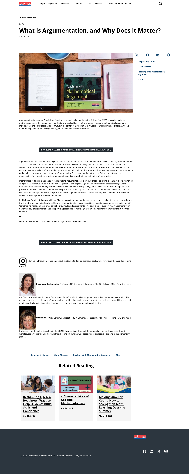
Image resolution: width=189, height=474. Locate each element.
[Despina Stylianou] (40, 355)
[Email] (168, 55)
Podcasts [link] (65, 3)
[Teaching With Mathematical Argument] (91, 355)
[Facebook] (147, 55)
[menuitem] (25, 3)
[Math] (118, 355)
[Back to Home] (27, 17)
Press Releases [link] (95, 3)
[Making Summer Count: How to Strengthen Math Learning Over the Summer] (112, 404)
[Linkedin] (157, 55)
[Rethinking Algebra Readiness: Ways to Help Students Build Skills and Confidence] (37, 404)
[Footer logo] (140, 436)
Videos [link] (78, 3)
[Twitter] (136, 55)
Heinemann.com (79, 221)
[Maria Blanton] (60, 355)
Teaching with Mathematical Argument (52, 221)
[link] (25, 3)
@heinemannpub (56, 261)
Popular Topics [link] (47, 3)
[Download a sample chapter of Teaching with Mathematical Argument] (76, 149)
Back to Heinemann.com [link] (120, 3)
